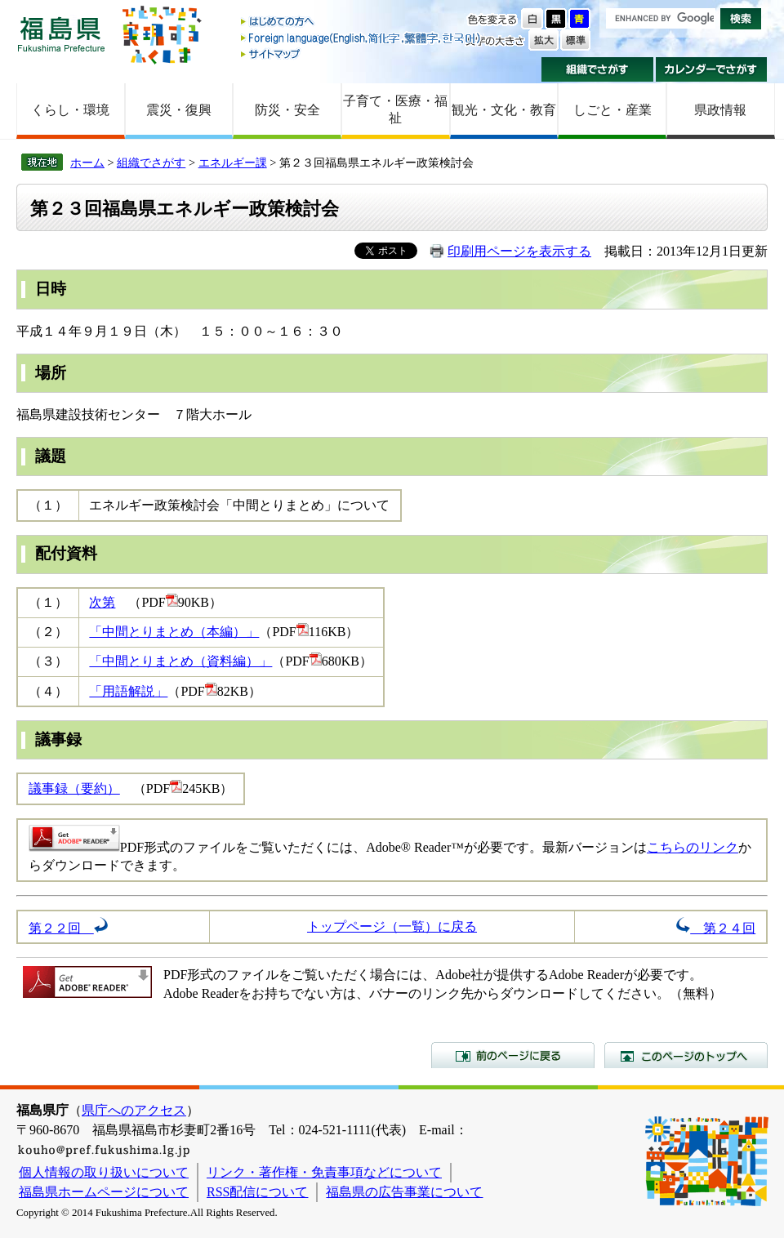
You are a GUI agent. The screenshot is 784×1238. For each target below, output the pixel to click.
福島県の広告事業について (404, 1192)
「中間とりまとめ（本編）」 (174, 632)
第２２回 (68, 928)
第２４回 (715, 928)
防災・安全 (287, 110)
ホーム (87, 162)
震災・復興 (179, 110)
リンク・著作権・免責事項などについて (324, 1172)
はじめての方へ (361, 22)
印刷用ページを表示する (519, 251)
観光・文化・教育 (504, 110)
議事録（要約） (74, 788)
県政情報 (720, 110)
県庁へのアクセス (134, 1110)
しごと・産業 (612, 110)
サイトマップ (361, 53)
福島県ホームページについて (104, 1192)
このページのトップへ (686, 1055)
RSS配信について (257, 1192)
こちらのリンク (692, 847)
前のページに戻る (513, 1055)
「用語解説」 (128, 691)
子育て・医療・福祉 (395, 109)
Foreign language (361, 38)
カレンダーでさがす (712, 69)
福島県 (61, 34)
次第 (102, 602)
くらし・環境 (70, 110)
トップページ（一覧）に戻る (392, 926)
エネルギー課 (232, 162)
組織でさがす (597, 69)
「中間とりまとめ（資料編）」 (180, 661)
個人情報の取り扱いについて (104, 1172)
